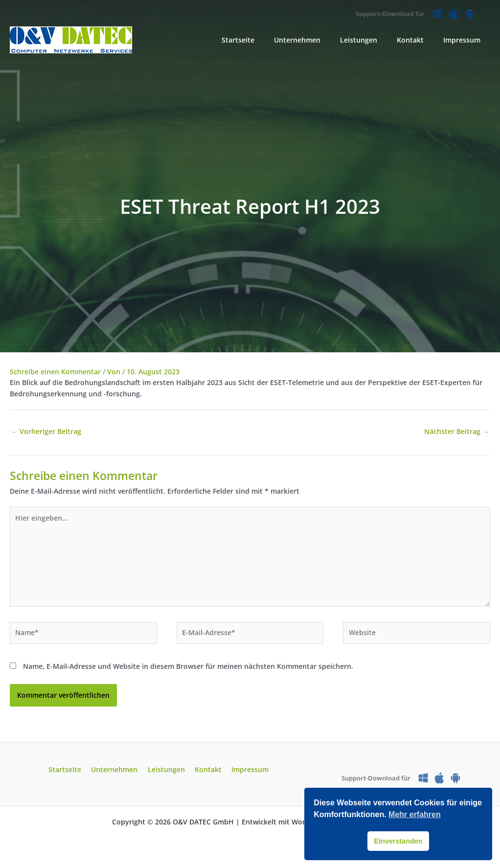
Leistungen (166, 772)
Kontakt (205, 772)
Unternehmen (117, 772)
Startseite (71, 772)
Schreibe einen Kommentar (55, 371)
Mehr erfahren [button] (414, 814)
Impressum (244, 772)
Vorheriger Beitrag (46, 431)
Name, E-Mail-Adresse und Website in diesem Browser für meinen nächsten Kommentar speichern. (188, 669)
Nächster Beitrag (456, 431)
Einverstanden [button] (398, 841)
